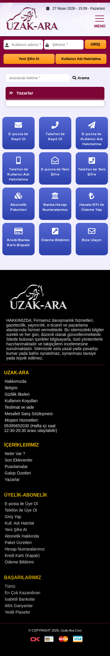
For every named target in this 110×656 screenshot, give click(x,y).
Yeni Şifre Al (29, 59)
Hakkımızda (15, 389)
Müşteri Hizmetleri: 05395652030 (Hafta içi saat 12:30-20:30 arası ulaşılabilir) (30, 432)
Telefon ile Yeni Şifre (92, 167)
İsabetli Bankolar (20, 609)
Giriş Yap (13, 526)
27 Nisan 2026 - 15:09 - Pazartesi (74, 8)
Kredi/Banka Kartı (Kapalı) (18, 238)
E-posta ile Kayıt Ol (18, 132)
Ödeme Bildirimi (19, 571)
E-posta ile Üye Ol (21, 513)
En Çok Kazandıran (22, 603)
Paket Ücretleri (18, 552)
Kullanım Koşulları (21, 408)
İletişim (11, 395)
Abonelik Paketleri (18, 203)
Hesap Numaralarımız (25, 558)
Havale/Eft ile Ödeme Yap (91, 203)
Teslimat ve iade (19, 415)
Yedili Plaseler (17, 622)
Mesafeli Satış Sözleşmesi (29, 421)
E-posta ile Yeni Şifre (55, 167)
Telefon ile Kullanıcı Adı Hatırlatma (18, 170)
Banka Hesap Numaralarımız (55, 203)
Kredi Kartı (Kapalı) (22, 565)
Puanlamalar (16, 475)
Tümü (10, 596)
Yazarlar (12, 488)
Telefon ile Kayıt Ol (55, 132)
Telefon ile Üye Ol (21, 520)
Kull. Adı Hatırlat (19, 533)
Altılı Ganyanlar (19, 616)
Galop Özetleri (18, 482)
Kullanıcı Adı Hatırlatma (81, 59)
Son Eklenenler (19, 469)
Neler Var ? (15, 462)
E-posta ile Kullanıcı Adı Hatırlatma (92, 135)
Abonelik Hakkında (22, 546)
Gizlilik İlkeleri (17, 402)
